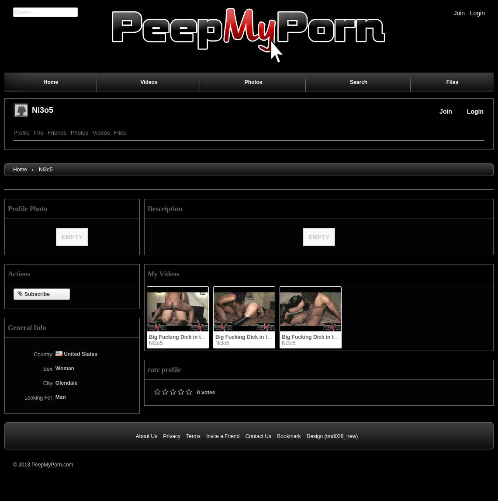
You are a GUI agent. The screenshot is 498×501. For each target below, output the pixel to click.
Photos (79, 132)
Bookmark (289, 436)
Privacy (171, 436)
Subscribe (33, 294)
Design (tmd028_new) (332, 436)
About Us (146, 436)
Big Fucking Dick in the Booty (186, 337)
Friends (57, 132)
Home (20, 170)
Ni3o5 (42, 110)
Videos (101, 132)
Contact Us (258, 436)
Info (38, 132)
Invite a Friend (222, 436)
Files (120, 132)
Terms (193, 436)
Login (477, 13)
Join (459, 13)
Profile (22, 132)
